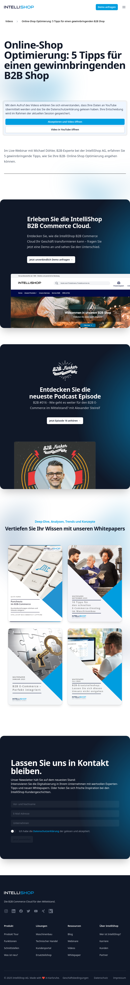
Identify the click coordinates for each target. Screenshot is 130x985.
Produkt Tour (11, 934)
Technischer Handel (47, 941)
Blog (70, 934)
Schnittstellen (11, 948)
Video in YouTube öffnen (65, 129)
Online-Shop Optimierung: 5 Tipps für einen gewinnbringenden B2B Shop (63, 21)
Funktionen (10, 941)
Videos (9, 21)
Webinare (73, 941)
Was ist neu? (11, 955)
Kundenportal (43, 948)
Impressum (119, 977)
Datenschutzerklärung (65, 109)
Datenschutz (101, 977)
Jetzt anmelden (22, 839)
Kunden (104, 948)
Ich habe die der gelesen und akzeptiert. (54, 831)
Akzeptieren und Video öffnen (65, 121)
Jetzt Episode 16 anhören (65, 420)
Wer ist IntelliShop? (110, 934)
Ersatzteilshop (43, 955)
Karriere (104, 941)
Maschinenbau (44, 934)
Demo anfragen (107, 7)
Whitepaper (74, 955)
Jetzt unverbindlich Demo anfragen (51, 259)
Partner (104, 955)
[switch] (13, 831)
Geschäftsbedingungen (76, 977)
